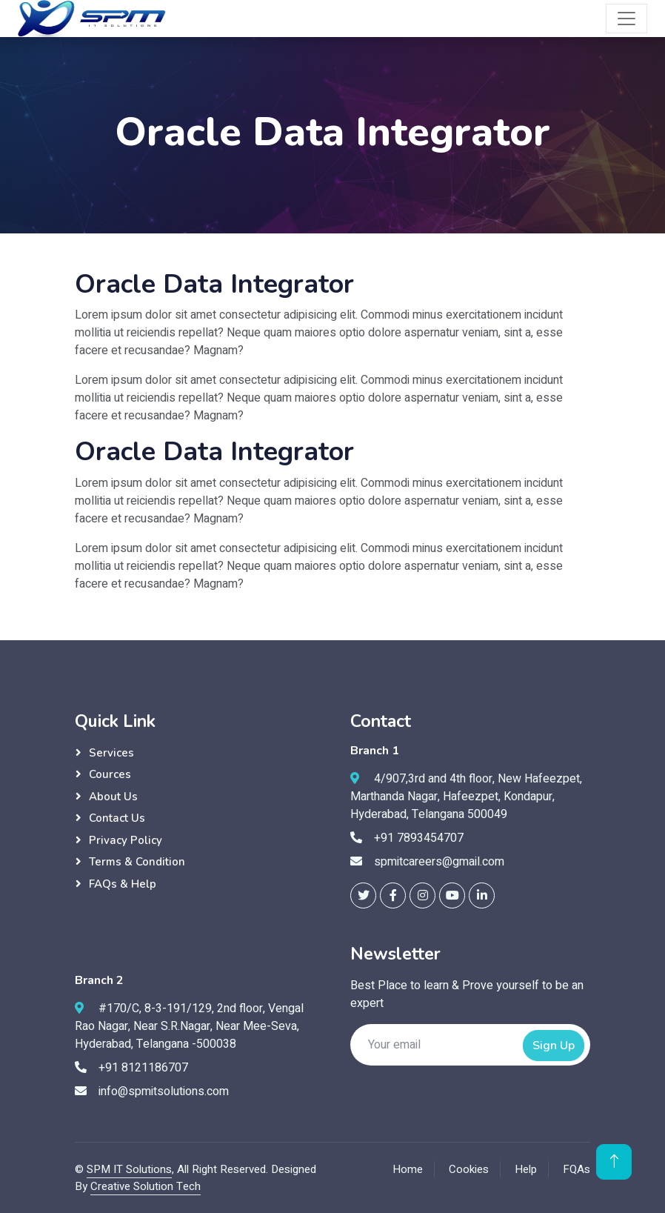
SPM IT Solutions (129, 1169)
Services (111, 752)
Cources (110, 774)
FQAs (576, 1169)
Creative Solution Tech (145, 1186)
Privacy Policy (125, 840)
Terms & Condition (137, 861)
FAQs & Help (122, 884)
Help (526, 1169)
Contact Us (117, 818)
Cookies (469, 1169)
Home (407, 1169)
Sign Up (553, 1045)
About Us (113, 796)
